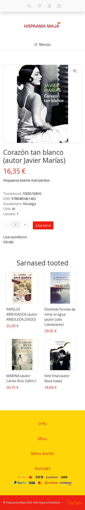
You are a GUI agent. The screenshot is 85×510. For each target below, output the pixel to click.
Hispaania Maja (15, 502)
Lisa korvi (43, 225)
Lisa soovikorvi (15, 237)
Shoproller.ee (74, 503)
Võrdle (8, 242)
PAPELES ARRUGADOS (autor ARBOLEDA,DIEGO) (21, 314)
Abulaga (29, 203)
